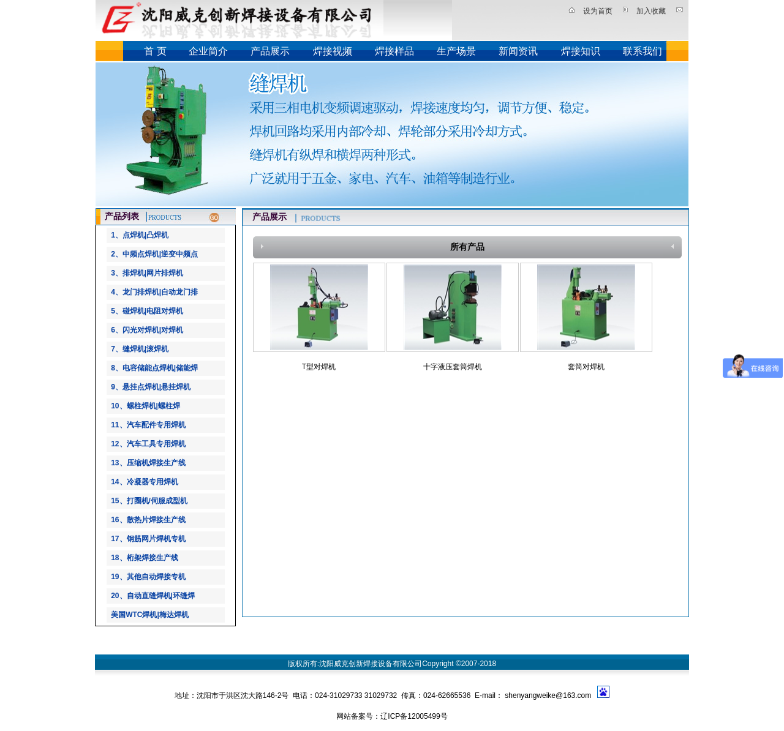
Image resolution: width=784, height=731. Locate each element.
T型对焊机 (319, 366)
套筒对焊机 (586, 366)
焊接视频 (332, 51)
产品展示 (270, 51)
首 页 (155, 51)
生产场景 (456, 51)
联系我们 (642, 51)
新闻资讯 (518, 51)
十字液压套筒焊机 (452, 366)
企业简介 (208, 51)
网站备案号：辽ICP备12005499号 (391, 716)
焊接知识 (580, 51)
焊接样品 (394, 51)
